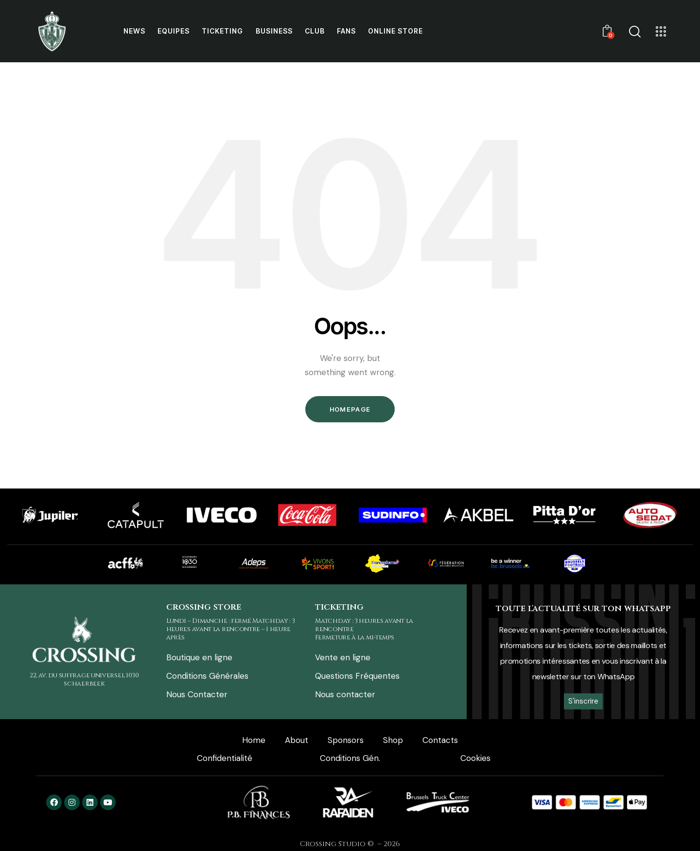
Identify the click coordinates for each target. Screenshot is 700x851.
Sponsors (346, 740)
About (296, 740)
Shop (393, 740)
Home (253, 740)
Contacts (440, 740)
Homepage (350, 409)
